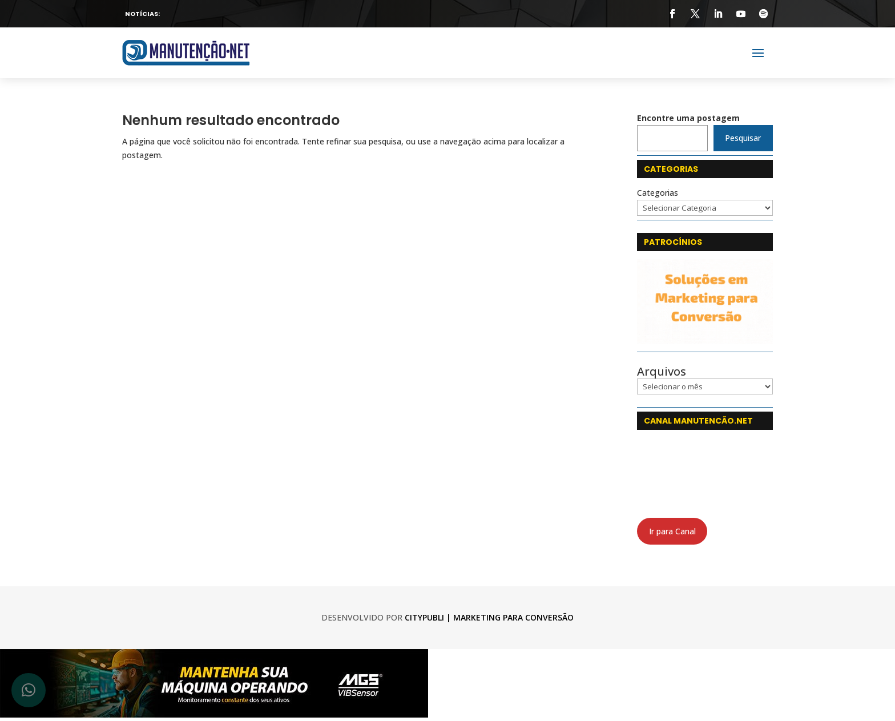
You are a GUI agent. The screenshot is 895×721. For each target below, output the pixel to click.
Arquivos (661, 371)
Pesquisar (743, 137)
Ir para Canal (672, 531)
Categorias (657, 192)
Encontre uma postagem (688, 117)
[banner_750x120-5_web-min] (214, 714)
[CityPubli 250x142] (705, 340)
